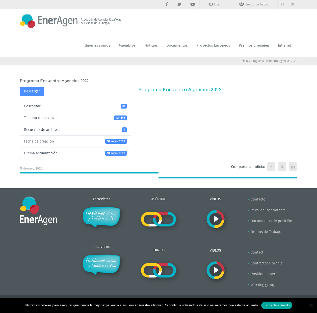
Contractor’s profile (267, 263)
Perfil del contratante (268, 210)
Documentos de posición (271, 221)
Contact (257, 252)
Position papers (264, 274)
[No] (310, 305)
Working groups (264, 285)
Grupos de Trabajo (266, 231)
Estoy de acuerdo (277, 305)
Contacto (258, 199)
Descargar (32, 91)
